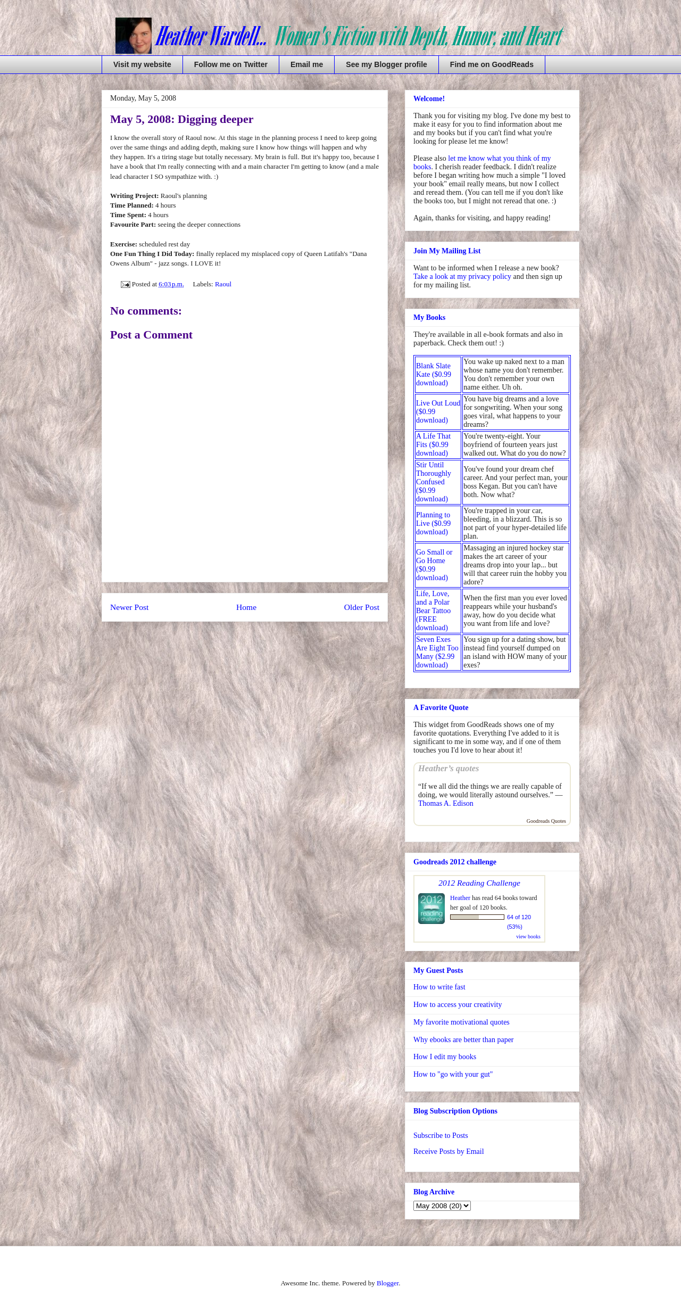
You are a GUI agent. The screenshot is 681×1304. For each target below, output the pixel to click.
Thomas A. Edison (446, 803)
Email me (306, 64)
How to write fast (439, 987)
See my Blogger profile (386, 64)
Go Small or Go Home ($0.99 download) (434, 565)
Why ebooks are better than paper (463, 1040)
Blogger (387, 1283)
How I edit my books (444, 1057)
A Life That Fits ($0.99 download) (433, 444)
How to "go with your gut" (453, 1074)
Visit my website (142, 64)
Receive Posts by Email (448, 1152)
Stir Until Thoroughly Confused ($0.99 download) (433, 482)
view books (528, 936)
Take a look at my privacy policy (462, 276)
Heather (460, 898)
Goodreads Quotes (546, 821)
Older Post (361, 607)
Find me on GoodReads (492, 64)
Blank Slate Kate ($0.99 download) (433, 374)
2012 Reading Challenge (479, 882)
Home (246, 607)
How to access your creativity (457, 1005)
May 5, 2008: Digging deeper (181, 119)
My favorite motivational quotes (461, 1022)
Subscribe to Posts (440, 1136)
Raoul (223, 284)
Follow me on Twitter (231, 64)
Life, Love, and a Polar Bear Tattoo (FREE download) (433, 611)
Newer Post (129, 607)
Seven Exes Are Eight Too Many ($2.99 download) (437, 652)
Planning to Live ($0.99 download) (433, 523)
